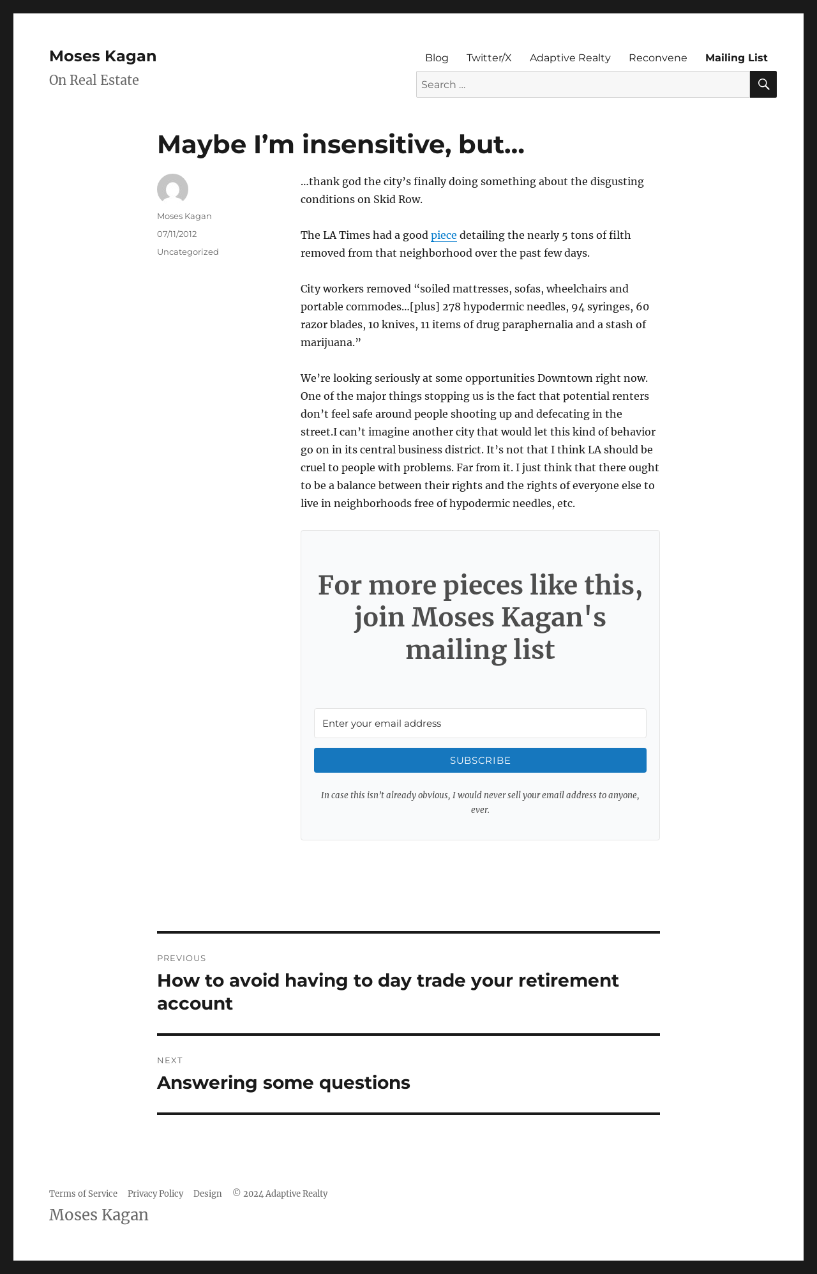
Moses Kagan (103, 56)
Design (207, 1193)
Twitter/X (489, 58)
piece (444, 235)
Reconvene (658, 58)
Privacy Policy (155, 1193)
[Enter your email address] (480, 723)
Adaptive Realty (570, 58)
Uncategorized (188, 251)
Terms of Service (83, 1193)
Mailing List (736, 58)
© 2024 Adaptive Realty (279, 1193)
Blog (437, 58)
